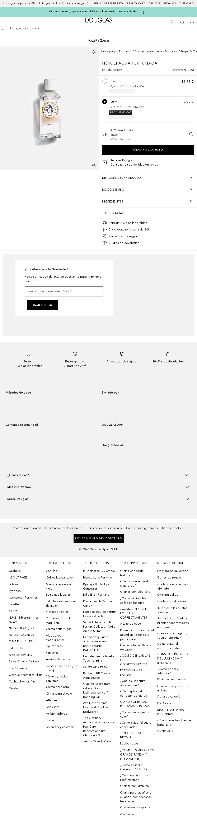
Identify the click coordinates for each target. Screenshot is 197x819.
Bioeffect (15, 604)
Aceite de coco (130, 623)
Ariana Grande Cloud (98, 741)
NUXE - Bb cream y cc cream (23, 620)
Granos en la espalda (135, 807)
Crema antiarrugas (58, 629)
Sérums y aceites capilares (57, 679)
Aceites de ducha (58, 659)
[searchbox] (98, 28)
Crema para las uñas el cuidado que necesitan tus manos (136, 797)
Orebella (15, 571)
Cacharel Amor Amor (23, 681)
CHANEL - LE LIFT (20, 641)
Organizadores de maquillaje (58, 621)
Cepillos (51, 571)
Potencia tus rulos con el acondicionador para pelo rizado (137, 635)
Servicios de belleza (109, 3)
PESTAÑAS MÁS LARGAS (131, 673)
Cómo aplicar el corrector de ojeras (133, 693)
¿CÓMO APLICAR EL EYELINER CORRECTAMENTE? (134, 613)
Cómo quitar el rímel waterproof (134, 583)
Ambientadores (56, 713)
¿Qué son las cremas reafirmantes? (134, 778)
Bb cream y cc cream (60, 727)
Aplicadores (54, 646)
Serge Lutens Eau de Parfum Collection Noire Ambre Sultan (99, 626)
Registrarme (42, 304)
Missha (13, 688)
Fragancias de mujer (148, 51)
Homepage (109, 51)
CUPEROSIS (165, 731)
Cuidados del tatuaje (171, 601)
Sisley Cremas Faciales (24, 661)
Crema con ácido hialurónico (132, 573)
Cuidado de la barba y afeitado (173, 586)
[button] (98, 475)
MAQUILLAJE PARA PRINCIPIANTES (170, 712)
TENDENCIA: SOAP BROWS (133, 735)
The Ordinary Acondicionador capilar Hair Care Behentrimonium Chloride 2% (99, 726)
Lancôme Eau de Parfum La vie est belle (99, 614)
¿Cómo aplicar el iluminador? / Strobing (135, 767)
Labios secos (129, 743)
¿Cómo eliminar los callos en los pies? (133, 601)
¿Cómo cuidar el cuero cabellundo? (135, 725)
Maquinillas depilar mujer (59, 586)
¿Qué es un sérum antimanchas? (132, 683)
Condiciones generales (142, 528)
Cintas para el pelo (59, 693)
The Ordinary (18, 668)
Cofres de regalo (169, 577)
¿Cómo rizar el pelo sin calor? (136, 714)
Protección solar (57, 612)
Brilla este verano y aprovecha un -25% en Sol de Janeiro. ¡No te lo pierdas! (93, 11)
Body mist (53, 707)
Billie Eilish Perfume (96, 594)
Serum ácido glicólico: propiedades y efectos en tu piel (173, 623)
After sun (52, 700)
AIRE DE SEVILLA (20, 655)
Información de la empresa (63, 528)
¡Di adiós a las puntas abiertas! (172, 610)
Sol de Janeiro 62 (95, 666)
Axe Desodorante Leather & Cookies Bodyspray (96, 707)
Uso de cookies (173, 528)
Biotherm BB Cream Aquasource (96, 676)
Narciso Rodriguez (21, 628)
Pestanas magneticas (171, 679)
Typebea (15, 591)
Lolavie (13, 584)
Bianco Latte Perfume (97, 577)
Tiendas (154, 3)
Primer (50, 720)
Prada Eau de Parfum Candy (97, 604)
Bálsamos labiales (58, 594)
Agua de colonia (168, 696)
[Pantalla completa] (94, 165)
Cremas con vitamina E (135, 786)
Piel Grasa (164, 703)
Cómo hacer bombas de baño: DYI (174, 723)
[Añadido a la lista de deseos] (94, 52)
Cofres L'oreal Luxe (59, 577)
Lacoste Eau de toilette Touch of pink (99, 658)
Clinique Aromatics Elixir (25, 675)
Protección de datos (27, 528)
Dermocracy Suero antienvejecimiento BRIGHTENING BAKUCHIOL (96, 643)
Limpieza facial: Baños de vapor (135, 647)
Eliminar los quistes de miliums (172, 688)
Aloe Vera (127, 814)
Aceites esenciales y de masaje (62, 668)
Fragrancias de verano (172, 571)
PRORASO (16, 648)
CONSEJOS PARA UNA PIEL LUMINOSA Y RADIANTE (173, 658)
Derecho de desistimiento (104, 528)
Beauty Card (136, 3)
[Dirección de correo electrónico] (64, 291)
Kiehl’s (13, 611)
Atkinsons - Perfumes (23, 597)
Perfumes (125, 51)
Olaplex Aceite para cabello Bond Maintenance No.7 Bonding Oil (97, 690)
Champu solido (167, 594)
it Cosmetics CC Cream (99, 571)
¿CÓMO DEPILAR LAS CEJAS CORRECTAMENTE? (135, 660)
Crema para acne (58, 687)
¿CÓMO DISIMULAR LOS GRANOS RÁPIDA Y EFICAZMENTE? (137, 754)
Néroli (110, 63)
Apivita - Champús (21, 635)
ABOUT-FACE (18, 577)
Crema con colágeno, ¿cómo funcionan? (172, 635)
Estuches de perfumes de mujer (61, 604)
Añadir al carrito (148, 149)
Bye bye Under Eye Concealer (96, 586)
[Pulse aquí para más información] (144, 12)
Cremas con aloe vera (135, 592)
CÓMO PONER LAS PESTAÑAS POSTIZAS (135, 704)
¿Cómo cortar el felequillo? (168, 671)
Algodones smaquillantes (55, 638)
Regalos (169, 3)
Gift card (186, 3)
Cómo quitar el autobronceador (168, 646)
